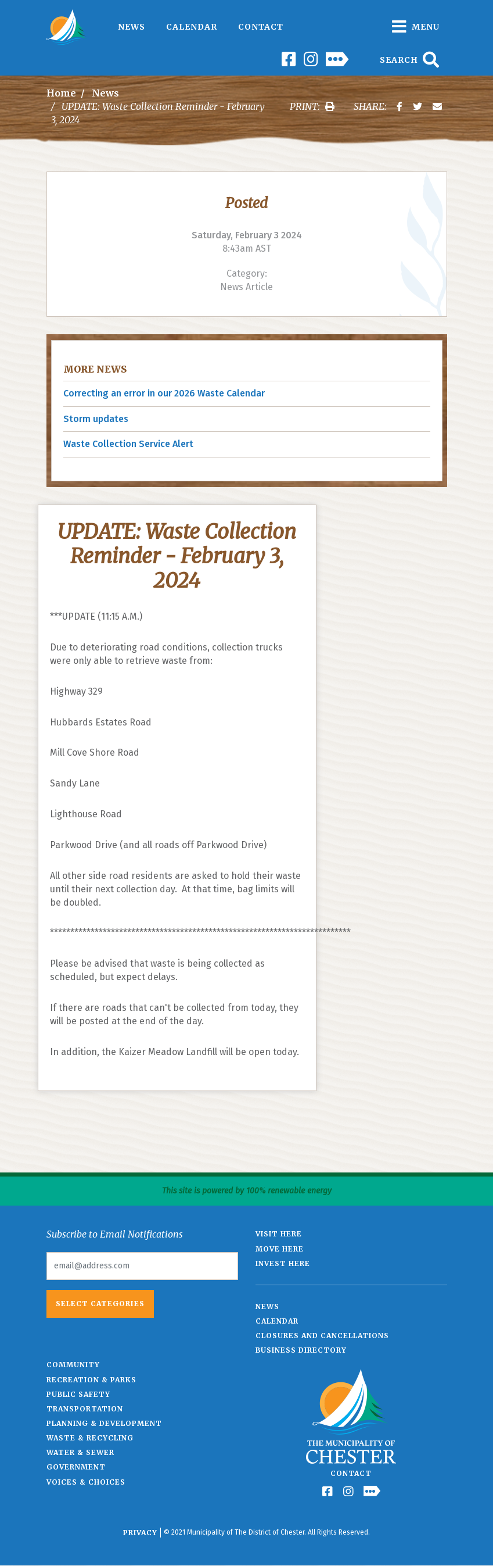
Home (61, 93)
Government (76, 1467)
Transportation (84, 1408)
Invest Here (283, 1263)
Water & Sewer (80, 1452)
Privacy (140, 1532)
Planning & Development (104, 1423)
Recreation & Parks (91, 1379)
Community (73, 1364)
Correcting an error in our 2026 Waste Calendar (164, 393)
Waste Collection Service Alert (128, 443)
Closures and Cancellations (322, 1335)
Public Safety (78, 1394)
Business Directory (301, 1350)
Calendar (191, 27)
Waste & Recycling (90, 1437)
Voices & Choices (85, 1482)
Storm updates (95, 418)
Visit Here (279, 1233)
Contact (260, 27)
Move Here (280, 1249)
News (131, 27)
